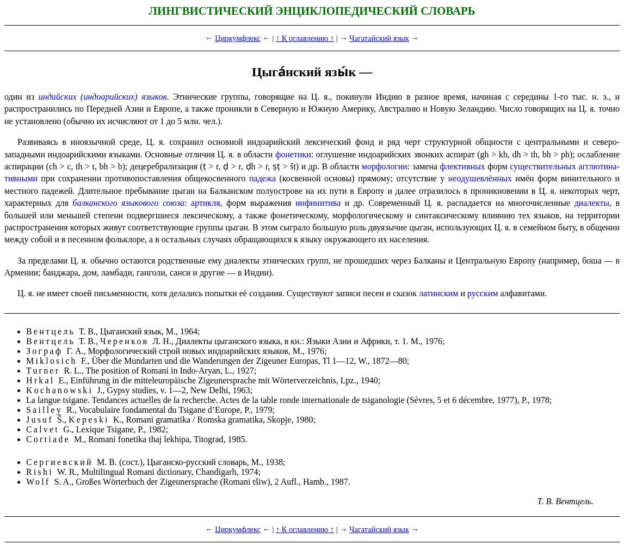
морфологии (384, 166)
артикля (205, 202)
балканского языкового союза (128, 202)
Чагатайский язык (379, 38)
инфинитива (318, 202)
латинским (438, 293)
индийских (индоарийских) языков (103, 96)
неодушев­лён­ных (480, 178)
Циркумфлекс (238, 38)
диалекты (591, 202)
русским (482, 293)
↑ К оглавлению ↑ (305, 38)
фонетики (293, 154)
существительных (543, 166)
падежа (262, 178)
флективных (462, 166)
